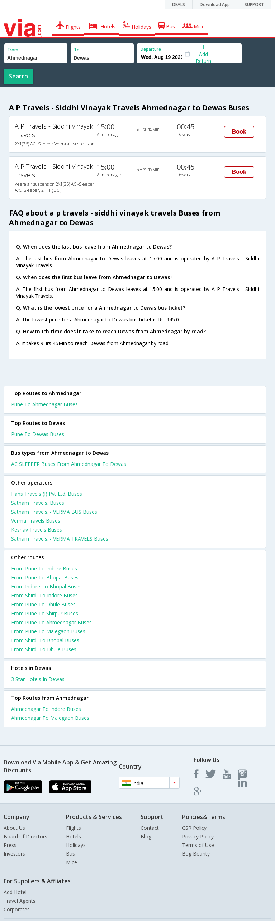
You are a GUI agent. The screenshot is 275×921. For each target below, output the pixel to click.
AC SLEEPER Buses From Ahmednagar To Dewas (68, 463)
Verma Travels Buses (35, 520)
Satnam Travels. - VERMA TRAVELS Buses (59, 538)
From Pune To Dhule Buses (43, 604)
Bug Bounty (196, 853)
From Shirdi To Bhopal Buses (45, 640)
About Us (14, 827)
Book (239, 132)
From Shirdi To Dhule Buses (43, 649)
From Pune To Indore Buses (44, 568)
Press (10, 845)
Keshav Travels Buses (36, 529)
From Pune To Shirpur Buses (44, 613)
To (77, 50)
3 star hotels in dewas (38, 679)
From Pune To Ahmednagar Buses (51, 622)
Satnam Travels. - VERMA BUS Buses (54, 511)
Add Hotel (15, 892)
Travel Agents (19, 900)
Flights (73, 827)
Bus (70, 853)
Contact (150, 827)
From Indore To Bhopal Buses (46, 586)
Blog (146, 836)
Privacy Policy (198, 836)
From (13, 50)
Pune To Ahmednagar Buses (44, 404)
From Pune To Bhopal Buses (45, 577)
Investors (14, 853)
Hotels (73, 836)
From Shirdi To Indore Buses (44, 595)
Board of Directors (25, 836)
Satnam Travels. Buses (37, 502)
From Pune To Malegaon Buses (48, 631)
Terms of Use (198, 845)
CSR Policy (194, 827)
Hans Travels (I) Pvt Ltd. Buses (46, 493)
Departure (151, 49)
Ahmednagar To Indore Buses (46, 708)
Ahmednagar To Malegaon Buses (50, 717)
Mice (71, 862)
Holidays (76, 845)
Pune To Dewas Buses (37, 434)
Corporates (17, 909)
